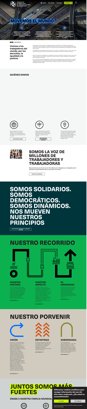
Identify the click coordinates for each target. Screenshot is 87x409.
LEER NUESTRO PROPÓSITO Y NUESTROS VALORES (21, 229)
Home (12, 42)
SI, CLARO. (61, 401)
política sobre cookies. (59, 406)
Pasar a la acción (67, 3)
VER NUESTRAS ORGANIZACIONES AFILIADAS (43, 139)
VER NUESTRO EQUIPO (18, 139)
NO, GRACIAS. (78, 401)
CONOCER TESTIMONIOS (36, 174)
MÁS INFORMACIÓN (64, 299)
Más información (13, 300)
